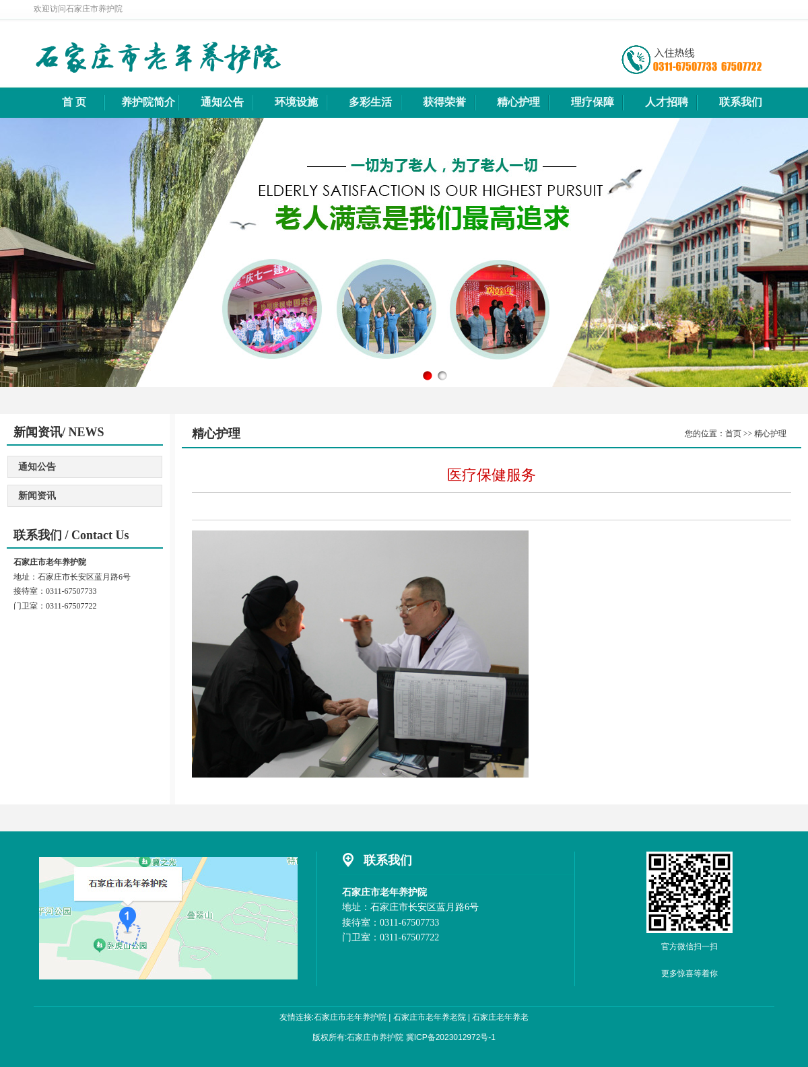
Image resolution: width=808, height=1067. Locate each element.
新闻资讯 (37, 496)
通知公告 (37, 467)
